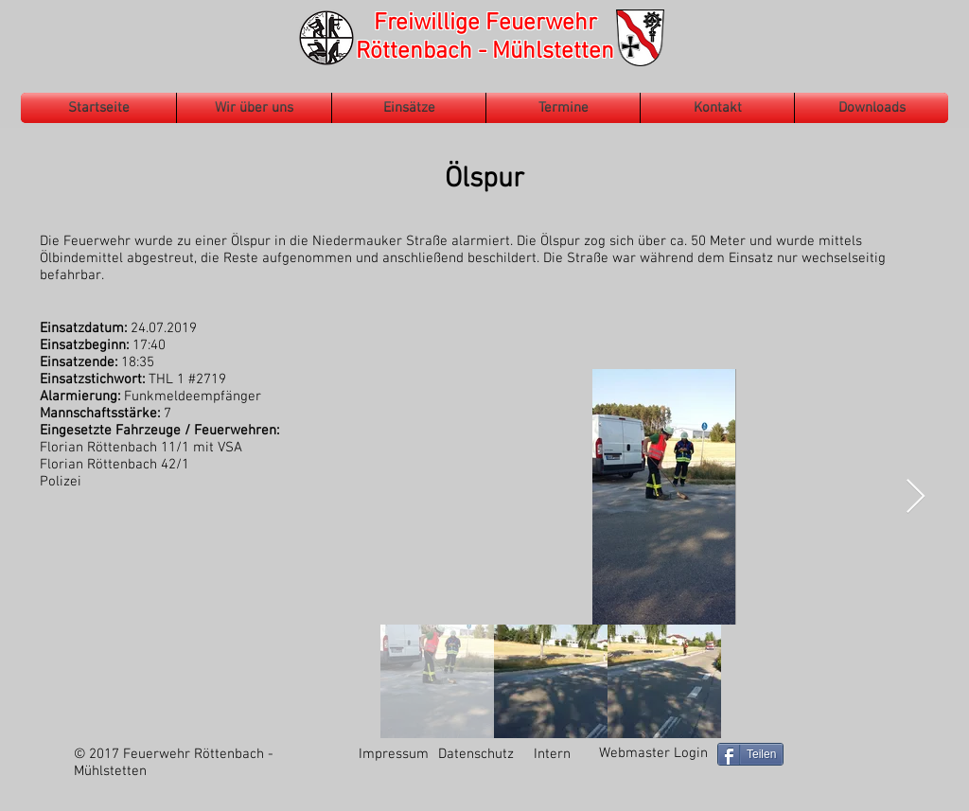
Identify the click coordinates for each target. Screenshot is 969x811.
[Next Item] (915, 497)
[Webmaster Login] (653, 754)
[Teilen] (750, 754)
